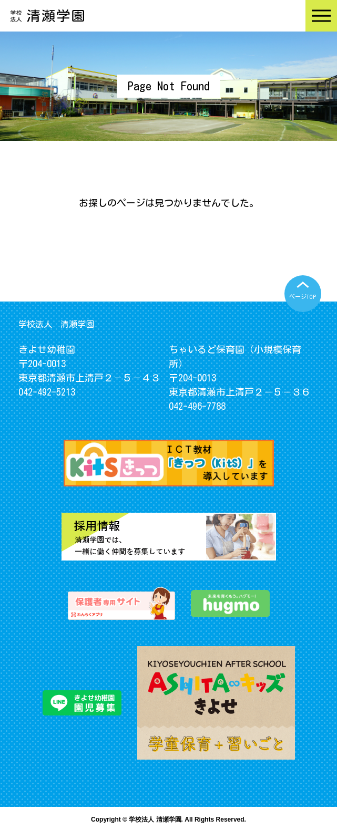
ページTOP (302, 296)
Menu (321, 16)
